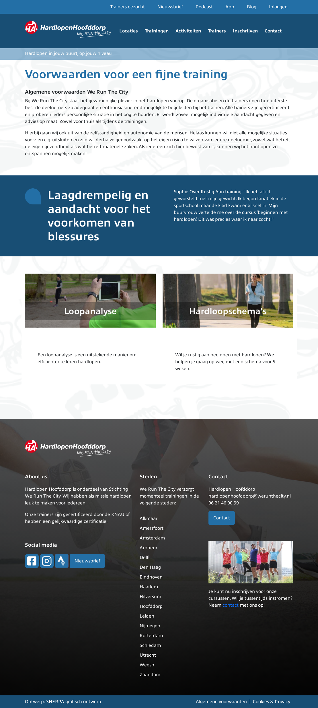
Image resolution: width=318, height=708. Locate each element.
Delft (145, 557)
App (229, 6)
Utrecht (148, 655)
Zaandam (150, 674)
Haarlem (149, 586)
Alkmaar (148, 518)
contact (231, 605)
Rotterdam (151, 635)
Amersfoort (151, 528)
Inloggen (278, 6)
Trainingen (157, 31)
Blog (251, 6)
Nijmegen (150, 625)
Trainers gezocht (127, 6)
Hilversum (150, 596)
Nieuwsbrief (170, 6)
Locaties (128, 31)
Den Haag (150, 567)
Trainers (217, 31)
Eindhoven (151, 577)
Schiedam (150, 645)
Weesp (147, 665)
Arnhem (148, 547)
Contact (273, 31)
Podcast (204, 6)
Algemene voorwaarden (221, 701)
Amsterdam (152, 538)
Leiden (147, 616)
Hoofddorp (151, 606)
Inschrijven (245, 31)
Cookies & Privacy (271, 701)
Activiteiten (188, 31)
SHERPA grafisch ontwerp (73, 701)
